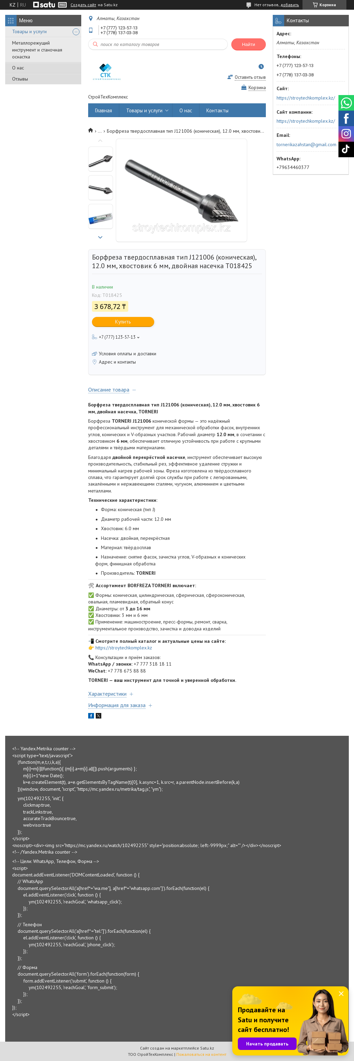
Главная (103, 110)
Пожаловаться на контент (201, 1054)
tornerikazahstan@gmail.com (306, 144)
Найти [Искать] (248, 44)
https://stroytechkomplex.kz (123, 648)
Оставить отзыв (250, 77)
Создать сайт (83, 4)
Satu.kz (207, 1048)
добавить (289, 4)
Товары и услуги (29, 31)
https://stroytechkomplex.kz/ (306, 98)
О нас (18, 68)
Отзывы (20, 79)
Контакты (217, 110)
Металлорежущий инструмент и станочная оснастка (37, 50)
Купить (123, 321)
